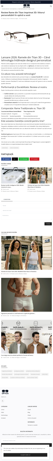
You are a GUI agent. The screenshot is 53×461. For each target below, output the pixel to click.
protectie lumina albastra (33, 371)
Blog (29, 412)
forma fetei (5, 377)
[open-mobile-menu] (2, 6)
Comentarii (7, 199)
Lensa (2, 409)
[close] (47, 446)
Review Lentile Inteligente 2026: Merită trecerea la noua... (12, 186)
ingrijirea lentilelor (7, 371)
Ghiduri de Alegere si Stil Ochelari (18, 315)
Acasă (29, 409)
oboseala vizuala (35, 374)
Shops (29, 415)
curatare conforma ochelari (17, 377)
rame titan (5, 148)
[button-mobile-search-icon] (51, 6)
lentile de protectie (7, 374)
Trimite (48, 224)
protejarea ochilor (19, 371)
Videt (2, 412)
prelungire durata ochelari (21, 374)
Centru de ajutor (32, 418)
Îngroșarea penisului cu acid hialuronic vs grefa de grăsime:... (18, 313)
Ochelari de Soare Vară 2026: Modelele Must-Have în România (39, 186)
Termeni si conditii (32, 425)
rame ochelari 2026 (32, 377)
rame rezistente (14, 148)
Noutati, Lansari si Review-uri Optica (9, 18)
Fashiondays (4, 415)
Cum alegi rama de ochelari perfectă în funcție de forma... (17, 355)
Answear (3, 418)
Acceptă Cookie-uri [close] (25, 455)
